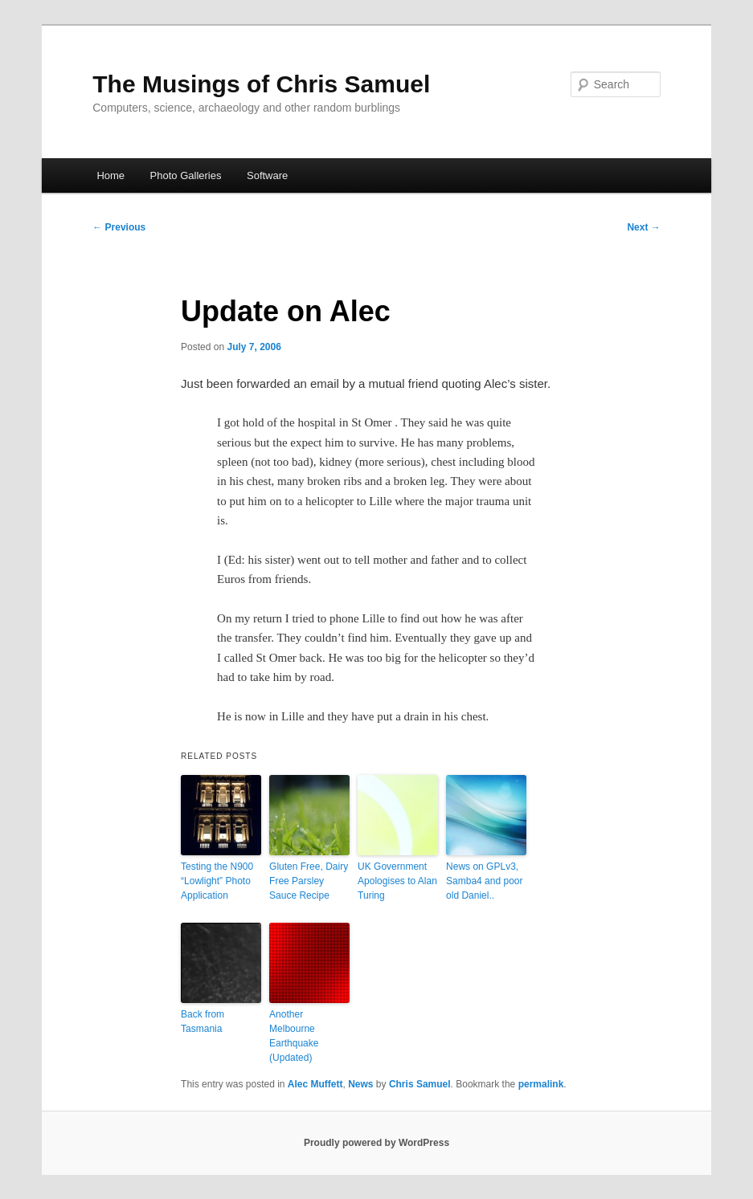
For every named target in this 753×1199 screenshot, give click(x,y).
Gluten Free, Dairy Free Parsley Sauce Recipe (308, 881)
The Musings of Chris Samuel (261, 84)
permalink (541, 1084)
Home (110, 175)
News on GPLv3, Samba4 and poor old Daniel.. (484, 881)
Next (643, 227)
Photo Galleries (186, 175)
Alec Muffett (315, 1084)
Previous (118, 227)
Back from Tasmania (202, 1021)
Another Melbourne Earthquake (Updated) (293, 1036)
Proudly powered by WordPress (376, 1142)
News (360, 1084)
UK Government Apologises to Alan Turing (397, 881)
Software (267, 175)
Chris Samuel (420, 1084)
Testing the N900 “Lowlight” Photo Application (217, 881)
